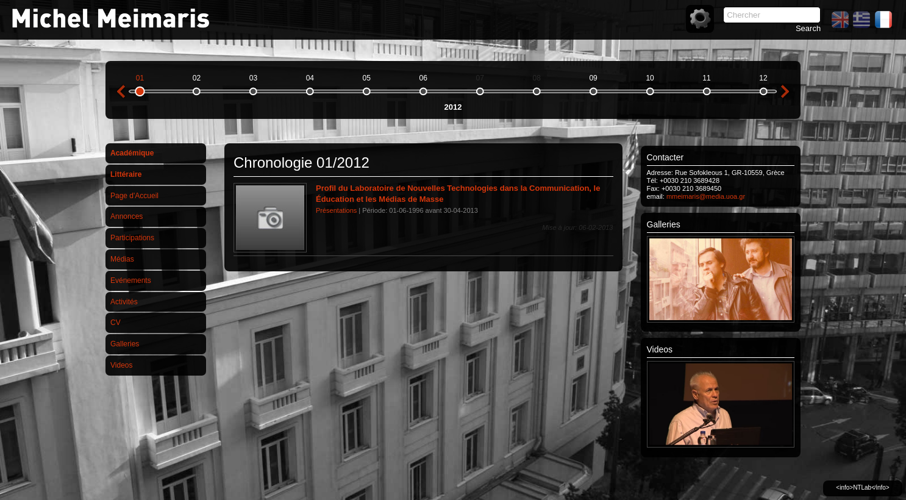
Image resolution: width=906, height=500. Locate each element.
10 (650, 78)
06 (423, 78)
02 (197, 78)
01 (140, 78)
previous (121, 91)
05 (367, 78)
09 (593, 78)
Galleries (124, 344)
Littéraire (125, 174)
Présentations (336, 210)
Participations (132, 238)
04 (310, 78)
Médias (122, 259)
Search (808, 28)
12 (763, 78)
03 (253, 78)
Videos (121, 365)
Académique (132, 153)
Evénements (130, 280)
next (785, 91)
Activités (124, 302)
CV (115, 322)
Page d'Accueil (134, 195)
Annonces (126, 216)
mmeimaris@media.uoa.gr (705, 196)
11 (706, 78)
